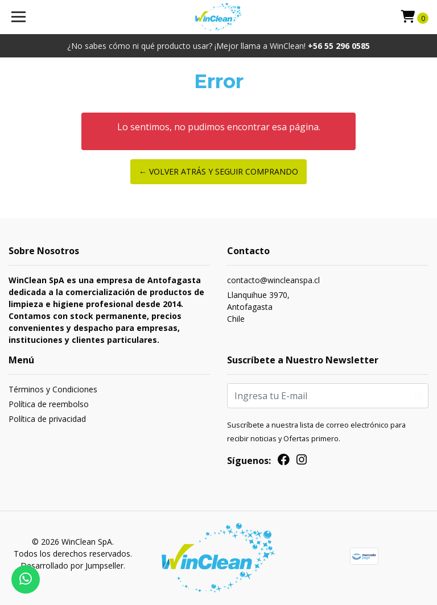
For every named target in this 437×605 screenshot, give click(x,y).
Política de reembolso (49, 404)
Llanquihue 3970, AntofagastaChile (258, 306)
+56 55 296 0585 (339, 45)
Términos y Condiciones (53, 389)
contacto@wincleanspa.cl (273, 280)
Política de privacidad (47, 418)
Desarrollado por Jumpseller (71, 565)
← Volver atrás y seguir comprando (218, 171)
